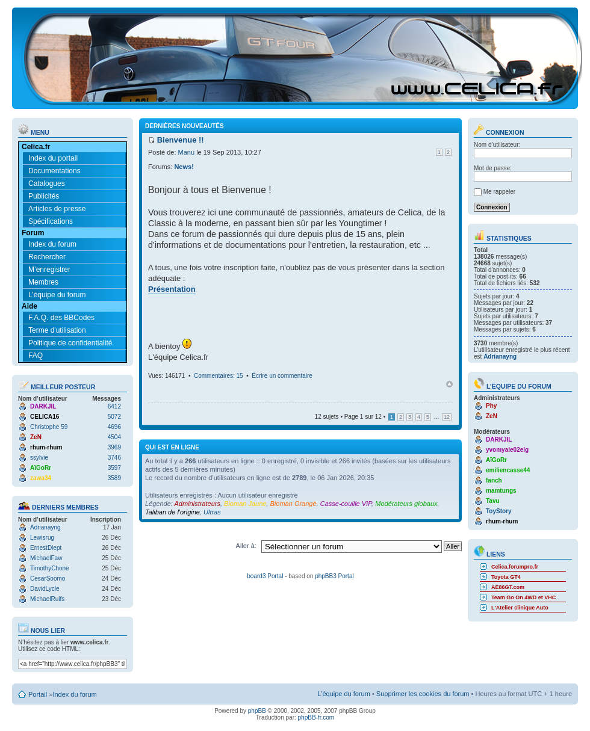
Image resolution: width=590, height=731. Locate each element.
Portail (37, 694)
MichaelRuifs (47, 599)
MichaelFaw (46, 558)
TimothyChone (49, 568)
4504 (114, 437)
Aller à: (246, 545)
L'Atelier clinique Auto (519, 608)
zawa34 (40, 478)
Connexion (499, 132)
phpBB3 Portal (334, 576)
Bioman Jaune (245, 503)
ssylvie (39, 457)
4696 (114, 427)
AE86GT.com (507, 587)
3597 (114, 467)
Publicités (43, 196)
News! (183, 166)
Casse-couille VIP (345, 503)
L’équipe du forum (56, 295)
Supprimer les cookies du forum (423, 693)
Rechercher (47, 257)
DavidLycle (45, 588)
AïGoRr (40, 467)
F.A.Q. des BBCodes (61, 317)
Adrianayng (45, 527)
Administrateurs (197, 503)
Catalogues (46, 183)
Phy (491, 406)
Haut (449, 384)
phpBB (257, 711)
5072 (114, 416)
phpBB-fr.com (316, 717)
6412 (114, 406)
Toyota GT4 (506, 577)
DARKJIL (43, 406)
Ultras (212, 512)
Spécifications (50, 221)
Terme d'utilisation (57, 330)
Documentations (54, 171)
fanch (494, 480)
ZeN (36, 437)
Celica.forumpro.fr (514, 567)
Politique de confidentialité (70, 343)
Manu (186, 152)
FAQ (35, 355)
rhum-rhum (46, 447)
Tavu (493, 501)
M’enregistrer (49, 269)
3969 (114, 447)
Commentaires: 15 (218, 375)
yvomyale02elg (507, 449)
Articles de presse (56, 209)
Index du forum (52, 244)
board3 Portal (265, 576)
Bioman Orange (293, 503)
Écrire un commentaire (282, 375)
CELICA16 (44, 416)
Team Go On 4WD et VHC (523, 597)
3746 (114, 457)
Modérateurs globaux (406, 503)
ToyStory (499, 511)
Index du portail (53, 158)
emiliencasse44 (508, 470)
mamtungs (501, 490)
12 (447, 417)
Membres (43, 282)
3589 (114, 478)
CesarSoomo (47, 578)
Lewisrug (42, 537)
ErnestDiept (45, 547)
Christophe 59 (48, 427)
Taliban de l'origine (172, 512)
